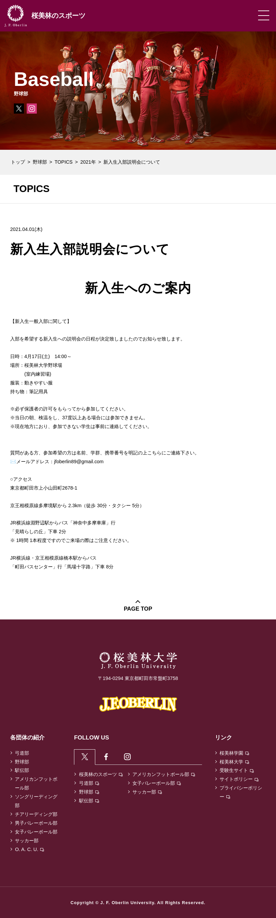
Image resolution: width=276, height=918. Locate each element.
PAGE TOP (138, 609)
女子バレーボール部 (36, 831)
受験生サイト (237, 770)
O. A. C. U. (29, 849)
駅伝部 (22, 770)
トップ (18, 162)
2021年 (88, 162)
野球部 (40, 162)
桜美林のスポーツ (101, 775)
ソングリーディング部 (36, 801)
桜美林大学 (234, 761)
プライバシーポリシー (241, 792)
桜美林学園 (234, 753)
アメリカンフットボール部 (36, 783)
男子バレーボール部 (36, 823)
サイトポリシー (239, 779)
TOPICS (64, 162)
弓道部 (22, 753)
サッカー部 (27, 840)
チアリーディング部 (36, 814)
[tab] (85, 757)
